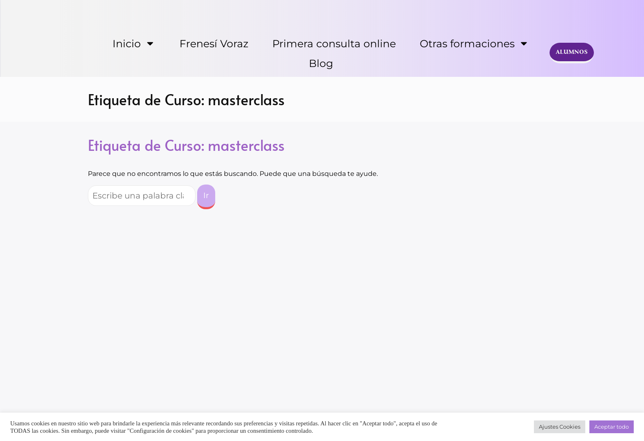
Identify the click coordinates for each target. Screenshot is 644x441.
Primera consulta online (334, 43)
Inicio (134, 43)
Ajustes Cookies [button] (559, 426)
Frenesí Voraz (213, 43)
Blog (321, 63)
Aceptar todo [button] (611, 426)
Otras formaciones (474, 43)
